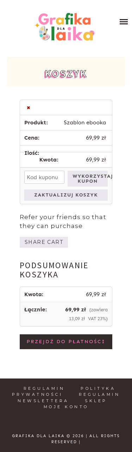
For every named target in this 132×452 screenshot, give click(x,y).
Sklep (96, 400)
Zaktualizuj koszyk (66, 195)
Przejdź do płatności (66, 342)
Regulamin (44, 388)
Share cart (44, 242)
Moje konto (66, 406)
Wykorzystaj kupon (90, 178)
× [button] (28, 107)
